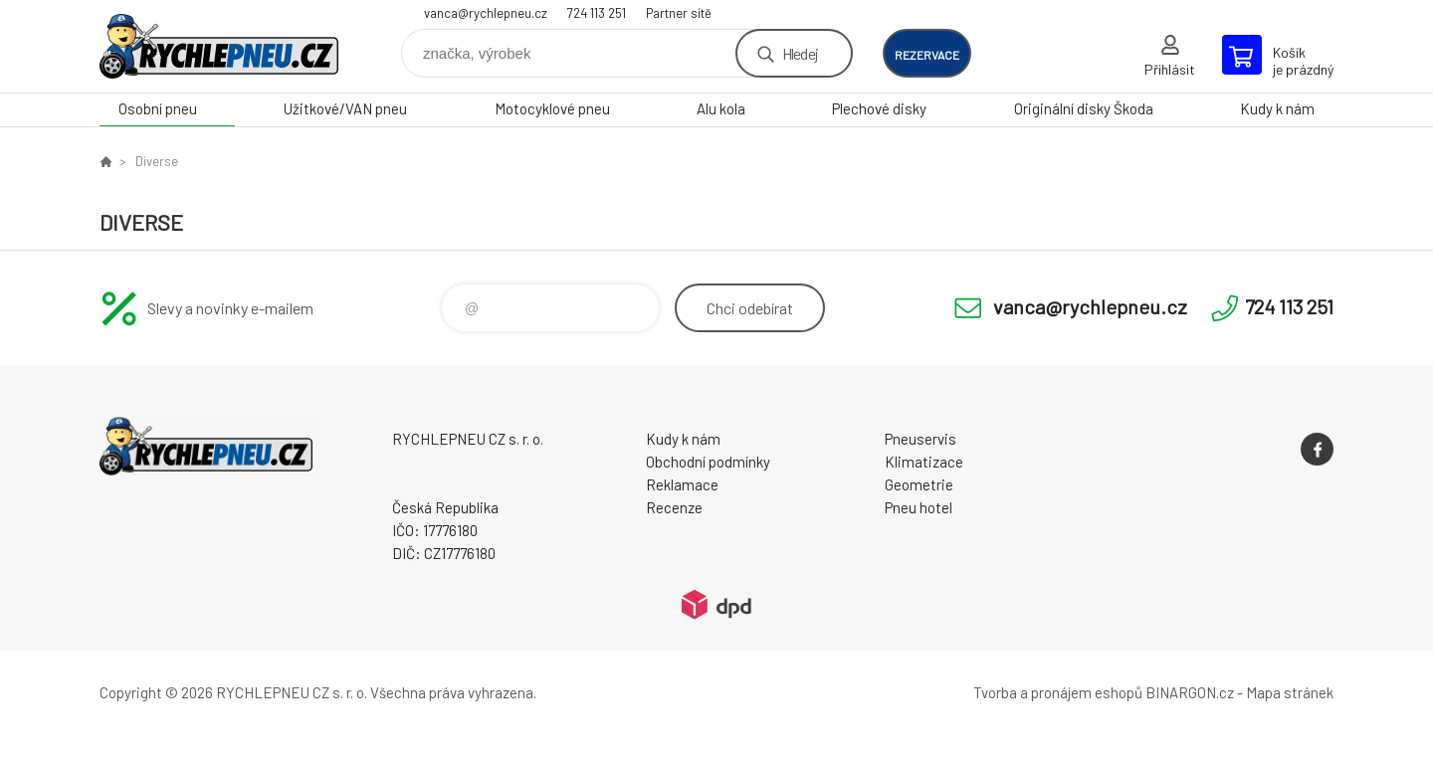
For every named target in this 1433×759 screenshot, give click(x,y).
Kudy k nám (1277, 108)
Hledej (800, 53)
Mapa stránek (1289, 692)
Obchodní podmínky (708, 462)
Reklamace (682, 484)
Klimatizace (924, 462)
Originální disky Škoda (1083, 108)
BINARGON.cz (1189, 692)
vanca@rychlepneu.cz (485, 13)
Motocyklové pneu (552, 108)
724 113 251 (596, 13)
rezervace (927, 55)
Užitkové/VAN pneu (345, 108)
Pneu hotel (918, 507)
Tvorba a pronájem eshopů (1057, 692)
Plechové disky (879, 108)
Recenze (674, 507)
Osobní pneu (157, 108)
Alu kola (721, 108)
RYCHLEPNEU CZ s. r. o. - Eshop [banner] (219, 46)
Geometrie (919, 484)
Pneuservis (920, 439)
